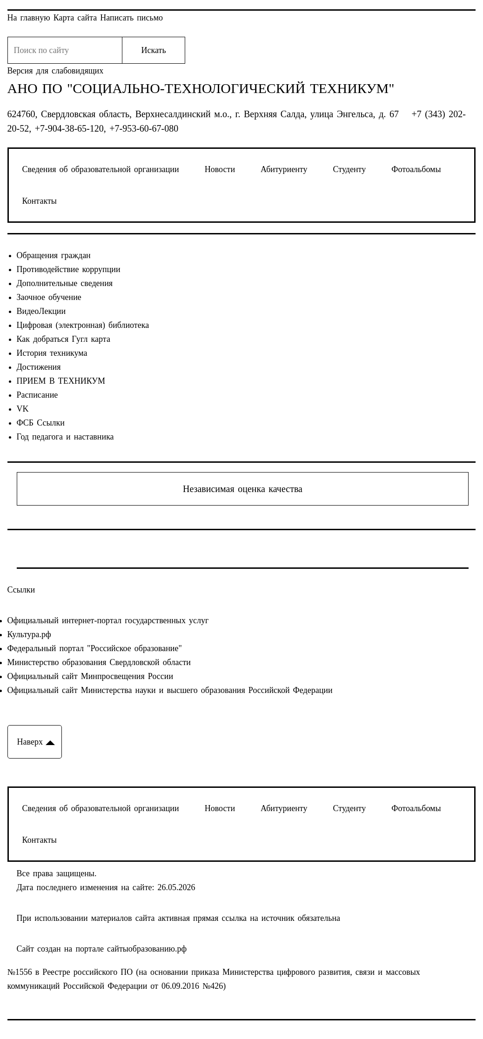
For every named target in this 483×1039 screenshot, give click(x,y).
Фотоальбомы (416, 169)
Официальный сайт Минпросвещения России (90, 676)
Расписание (37, 395)
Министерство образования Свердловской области (99, 662)
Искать (153, 50)
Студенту (349, 169)
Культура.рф (29, 634)
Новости (220, 169)
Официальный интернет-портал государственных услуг (108, 620)
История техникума (52, 353)
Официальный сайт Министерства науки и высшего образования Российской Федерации (170, 690)
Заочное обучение (49, 297)
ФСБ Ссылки (41, 422)
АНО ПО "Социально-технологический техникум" (201, 88)
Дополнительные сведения (65, 283)
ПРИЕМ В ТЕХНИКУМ (61, 381)
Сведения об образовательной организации (100, 169)
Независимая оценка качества (242, 489)
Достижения (39, 367)
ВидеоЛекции (41, 311)
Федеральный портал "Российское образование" (94, 648)
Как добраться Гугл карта (63, 339)
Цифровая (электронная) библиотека (83, 325)
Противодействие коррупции (69, 269)
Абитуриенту (284, 169)
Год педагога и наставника (65, 436)
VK (23, 408)
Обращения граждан (54, 255)
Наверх (30, 741)
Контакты (39, 201)
